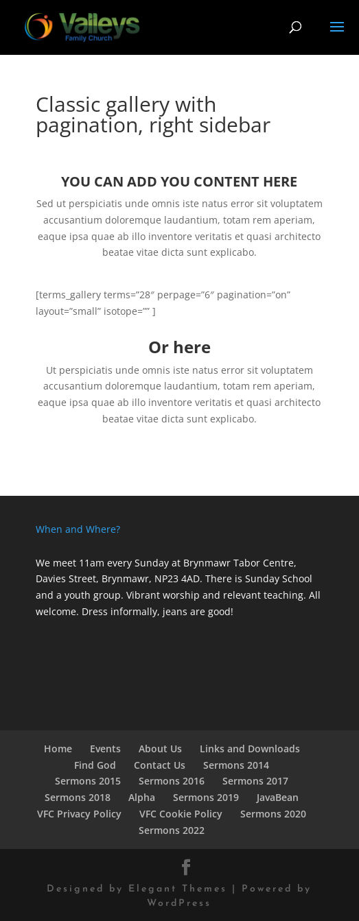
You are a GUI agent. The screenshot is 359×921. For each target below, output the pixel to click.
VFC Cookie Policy (180, 813)
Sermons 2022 (172, 830)
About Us (160, 748)
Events (105, 748)
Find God (95, 765)
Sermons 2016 (172, 780)
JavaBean (278, 797)
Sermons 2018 (78, 797)
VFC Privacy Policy (79, 813)
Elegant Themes (177, 889)
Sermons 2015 (88, 780)
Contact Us (159, 765)
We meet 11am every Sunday (102, 562)
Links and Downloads (250, 748)
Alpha (141, 797)
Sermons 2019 (206, 797)
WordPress (179, 903)
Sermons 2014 (236, 765)
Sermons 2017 (255, 780)
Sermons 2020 (273, 813)
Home (58, 748)
